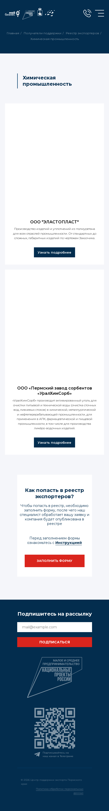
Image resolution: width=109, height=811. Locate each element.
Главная (13, 33)
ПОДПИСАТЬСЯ (54, 642)
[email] (54, 627)
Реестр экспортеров (82, 33)
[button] (55, 561)
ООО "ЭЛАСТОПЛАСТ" (54, 222)
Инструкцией (68, 542)
